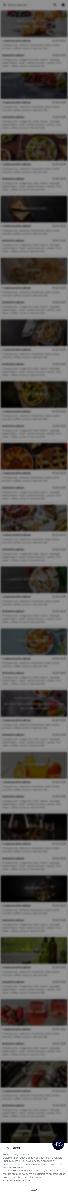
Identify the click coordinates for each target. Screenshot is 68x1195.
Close (34, 1189)
